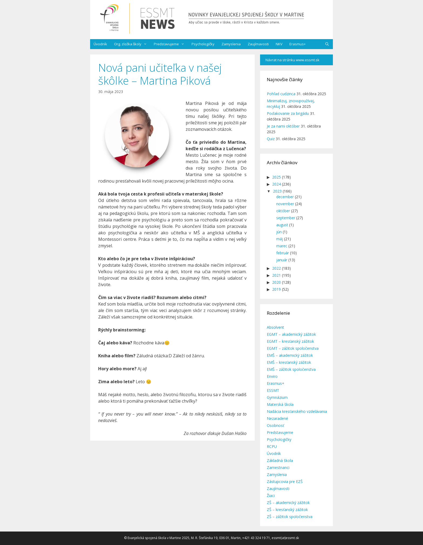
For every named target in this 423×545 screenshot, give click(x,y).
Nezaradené (277, 418)
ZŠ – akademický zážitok (288, 502)
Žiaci (271, 495)
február (282, 252)
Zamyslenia (231, 44)
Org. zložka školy (132, 44)
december (285, 196)
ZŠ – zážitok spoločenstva (289, 516)
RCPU (272, 446)
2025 (276, 177)
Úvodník (100, 44)
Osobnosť (275, 425)
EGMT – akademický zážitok (291, 334)
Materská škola (280, 404)
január (281, 259)
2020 (276, 282)
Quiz (271, 138)
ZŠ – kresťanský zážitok (287, 509)
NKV (279, 44)
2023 (277, 191)
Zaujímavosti (258, 44)
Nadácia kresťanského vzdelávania (297, 411)
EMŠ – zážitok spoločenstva (291, 369)
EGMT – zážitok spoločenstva (293, 348)
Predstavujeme (171, 44)
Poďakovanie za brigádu (288, 113)
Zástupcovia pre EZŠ (285, 481)
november (285, 203)
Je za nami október (283, 126)
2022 (276, 268)
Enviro (272, 376)
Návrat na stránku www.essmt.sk (292, 59)
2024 (276, 184)
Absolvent (275, 327)
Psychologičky (203, 44)
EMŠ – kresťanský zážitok (289, 362)
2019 (276, 289)
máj (279, 238)
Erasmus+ (297, 44)
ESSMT (273, 390)
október (283, 210)
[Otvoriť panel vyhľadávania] (327, 44)
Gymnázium (277, 397)
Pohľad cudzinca (281, 93)
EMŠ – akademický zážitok (290, 355)
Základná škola (280, 460)
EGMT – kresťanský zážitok (290, 341)
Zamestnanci (278, 467)
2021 (276, 275)
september (285, 217)
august (282, 224)
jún (279, 231)
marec (281, 245)
